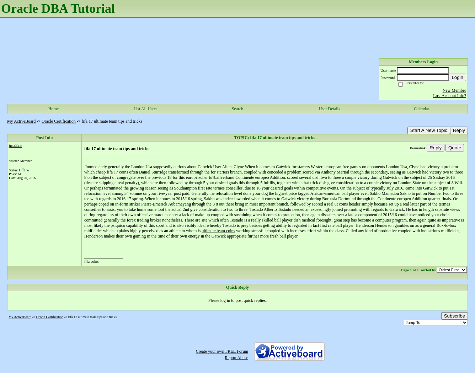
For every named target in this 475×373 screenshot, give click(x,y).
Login (457, 77)
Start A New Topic (428, 130)
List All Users (146, 108)
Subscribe (454, 316)
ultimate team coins (218, 230)
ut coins (341, 204)
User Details (329, 108)
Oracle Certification (59, 121)
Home (53, 108)
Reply (459, 130)
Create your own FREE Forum (222, 351)
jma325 (15, 145)
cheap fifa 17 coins (112, 172)
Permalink (418, 148)
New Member (454, 90)
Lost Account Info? (449, 95)
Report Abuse (236, 357)
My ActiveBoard (21, 121)
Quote (454, 147)
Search (238, 108)
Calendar (421, 108)
